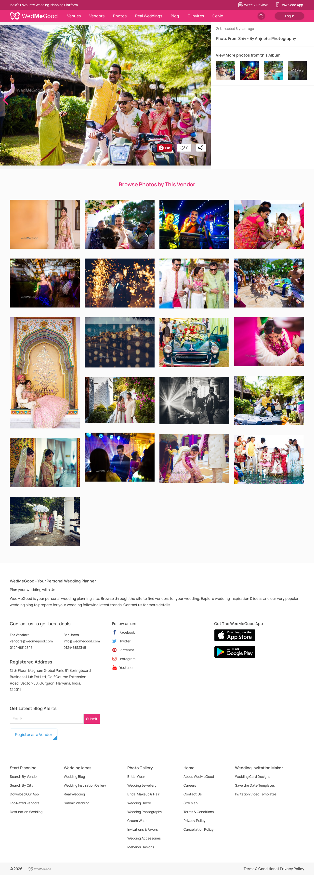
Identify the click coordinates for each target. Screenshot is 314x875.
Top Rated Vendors (24, 803)
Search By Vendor (24, 776)
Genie (217, 16)
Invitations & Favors (142, 829)
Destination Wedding (26, 811)
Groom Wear (137, 820)
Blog (175, 16)
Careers (189, 785)
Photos (120, 16)
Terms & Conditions (198, 811)
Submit (91, 718)
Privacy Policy (194, 820)
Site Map (190, 803)
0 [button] (184, 148)
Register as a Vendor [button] (33, 734)
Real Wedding (74, 794)
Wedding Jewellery (142, 785)
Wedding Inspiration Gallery (85, 785)
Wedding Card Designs (252, 776)
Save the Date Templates (255, 785)
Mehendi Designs (140, 847)
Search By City (21, 785)
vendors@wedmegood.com (31, 641)
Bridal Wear (136, 776)
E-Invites (196, 16)
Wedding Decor (139, 803)
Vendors (97, 16)
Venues (74, 16)
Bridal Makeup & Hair (143, 794)
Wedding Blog (74, 776)
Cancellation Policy (198, 829)
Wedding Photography (144, 811)
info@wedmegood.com (82, 641)
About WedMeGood (198, 776)
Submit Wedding (76, 803)
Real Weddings (148, 16)
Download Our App (24, 794)
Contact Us (192, 794)
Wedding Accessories (144, 838)
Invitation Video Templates (255, 794)
